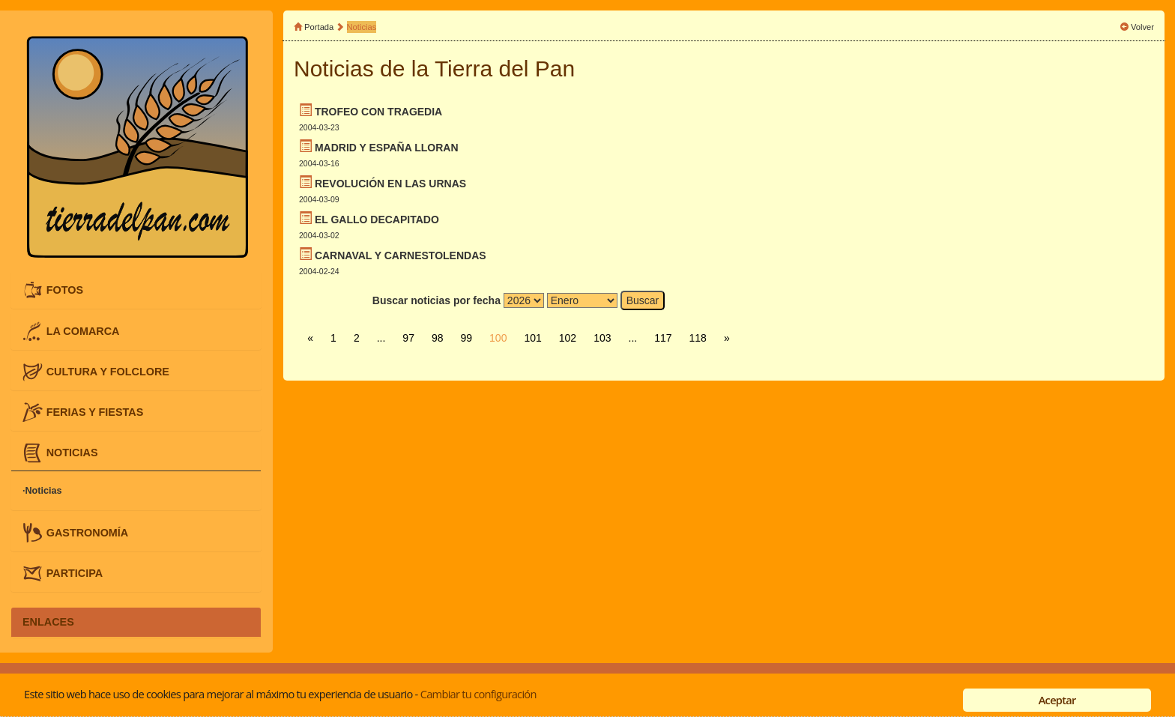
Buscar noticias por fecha (436, 300)
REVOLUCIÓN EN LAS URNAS (390, 184)
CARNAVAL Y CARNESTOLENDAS (400, 255)
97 (408, 338)
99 (467, 338)
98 (438, 338)
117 (662, 338)
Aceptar (1057, 699)
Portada (318, 26)
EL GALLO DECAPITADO (377, 220)
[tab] (136, 290)
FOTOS (64, 290)
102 (567, 338)
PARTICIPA (74, 572)
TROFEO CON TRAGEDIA (378, 112)
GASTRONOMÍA (87, 532)
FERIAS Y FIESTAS (95, 412)
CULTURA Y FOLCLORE (107, 371)
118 (698, 338)
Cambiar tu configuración (478, 693)
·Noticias (42, 490)
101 (532, 338)
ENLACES (48, 622)
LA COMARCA (83, 330)
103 (602, 338)
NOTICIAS (72, 453)
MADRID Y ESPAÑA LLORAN (387, 148)
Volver (1142, 26)
